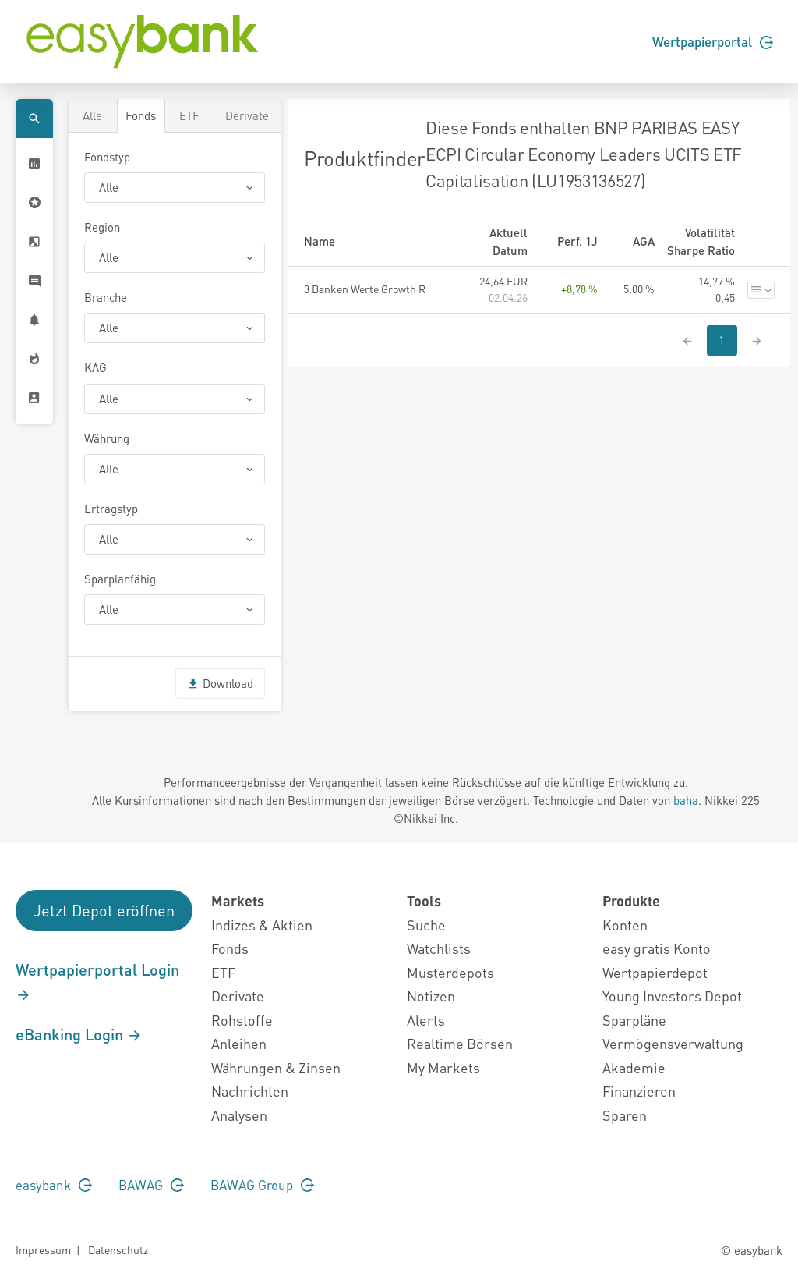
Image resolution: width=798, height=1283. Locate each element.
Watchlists (439, 948)
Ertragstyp (111, 508)
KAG (95, 367)
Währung (106, 438)
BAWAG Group (262, 1184)
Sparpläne (634, 1020)
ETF (189, 115)
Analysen (239, 1115)
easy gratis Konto (656, 948)
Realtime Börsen (460, 1043)
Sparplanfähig (120, 579)
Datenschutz (118, 1249)
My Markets (443, 1067)
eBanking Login (79, 1034)
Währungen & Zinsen (276, 1067)
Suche (426, 925)
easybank (54, 1184)
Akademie (634, 1067)
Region (102, 227)
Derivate (247, 115)
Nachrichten (249, 1091)
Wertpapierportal (712, 41)
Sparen (624, 1115)
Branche (105, 297)
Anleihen (239, 1043)
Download (220, 683)
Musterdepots (450, 972)
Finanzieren (639, 1091)
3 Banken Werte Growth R (364, 289)
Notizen (431, 996)
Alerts (426, 1020)
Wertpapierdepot (655, 972)
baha (685, 800)
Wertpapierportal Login (97, 981)
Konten (625, 925)
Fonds (140, 115)
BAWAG (151, 1184)
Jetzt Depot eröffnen (104, 910)
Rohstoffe (242, 1020)
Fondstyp (107, 157)
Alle (92, 115)
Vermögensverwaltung (672, 1043)
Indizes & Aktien (261, 925)
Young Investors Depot (672, 996)
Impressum (43, 1249)
